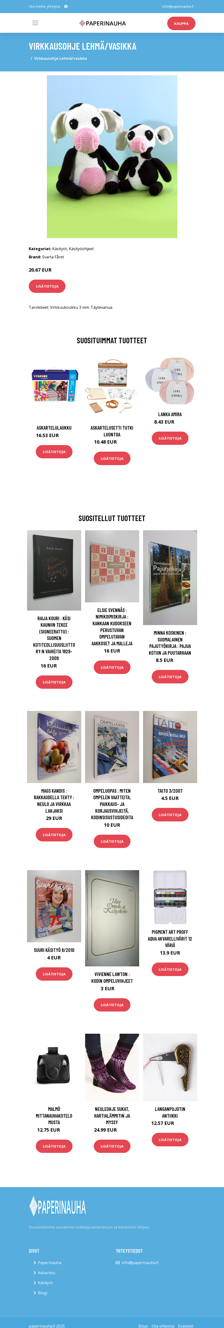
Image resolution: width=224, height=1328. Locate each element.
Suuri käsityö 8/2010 (54, 950)
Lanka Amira (170, 414)
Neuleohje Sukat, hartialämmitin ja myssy (112, 1115)
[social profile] (66, 6)
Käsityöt (59, 248)
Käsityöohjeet (81, 248)
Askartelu (46, 1272)
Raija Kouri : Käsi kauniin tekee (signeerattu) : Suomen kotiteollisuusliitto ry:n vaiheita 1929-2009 (54, 638)
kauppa (181, 23)
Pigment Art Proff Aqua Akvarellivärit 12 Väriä (170, 938)
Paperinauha (49, 1262)
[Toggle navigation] (35, 23)
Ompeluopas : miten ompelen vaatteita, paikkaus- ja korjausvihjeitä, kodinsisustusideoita (112, 804)
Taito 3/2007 (170, 791)
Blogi (42, 1292)
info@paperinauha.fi (178, 6)
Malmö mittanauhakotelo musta (54, 1115)
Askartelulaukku (54, 428)
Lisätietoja (47, 286)
